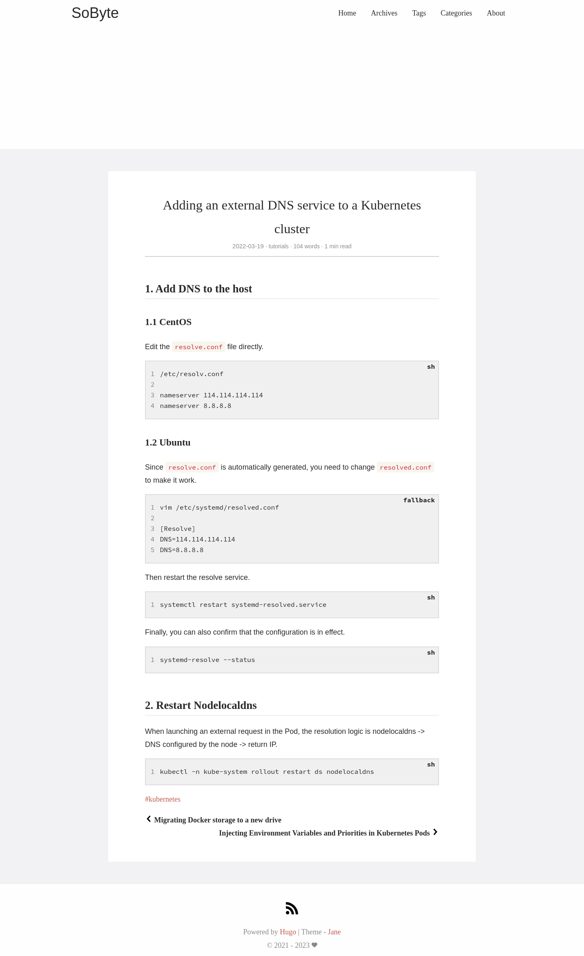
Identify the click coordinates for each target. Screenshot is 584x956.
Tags (419, 13)
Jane (334, 932)
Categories (456, 13)
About (496, 13)
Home (347, 13)
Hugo (288, 932)
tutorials (278, 246)
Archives (384, 13)
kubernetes (165, 799)
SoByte (95, 12)
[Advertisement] (292, 88)
